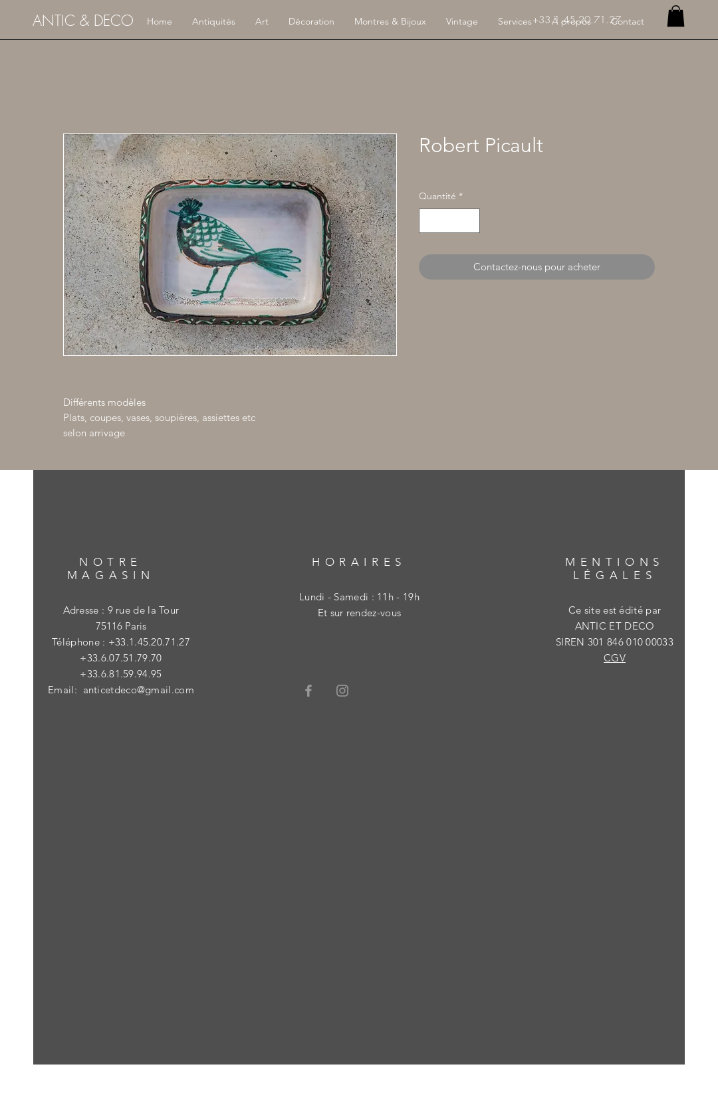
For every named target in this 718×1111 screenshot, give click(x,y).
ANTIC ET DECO (615, 626)
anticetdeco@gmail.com (138, 689)
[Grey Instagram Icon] (342, 691)
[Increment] (469, 220)
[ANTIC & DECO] (83, 20)
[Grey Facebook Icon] (308, 691)
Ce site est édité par (614, 610)
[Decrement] (429, 220)
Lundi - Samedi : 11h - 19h (359, 596)
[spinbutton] (449, 220)
